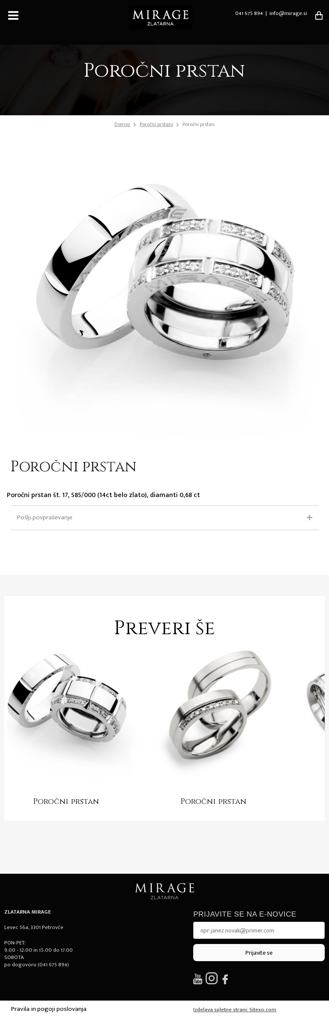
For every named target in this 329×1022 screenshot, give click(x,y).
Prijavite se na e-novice (244, 914)
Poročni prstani (156, 124)
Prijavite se (258, 953)
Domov (122, 124)
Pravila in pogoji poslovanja (49, 1009)
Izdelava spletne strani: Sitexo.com (234, 1009)
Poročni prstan (198, 124)
